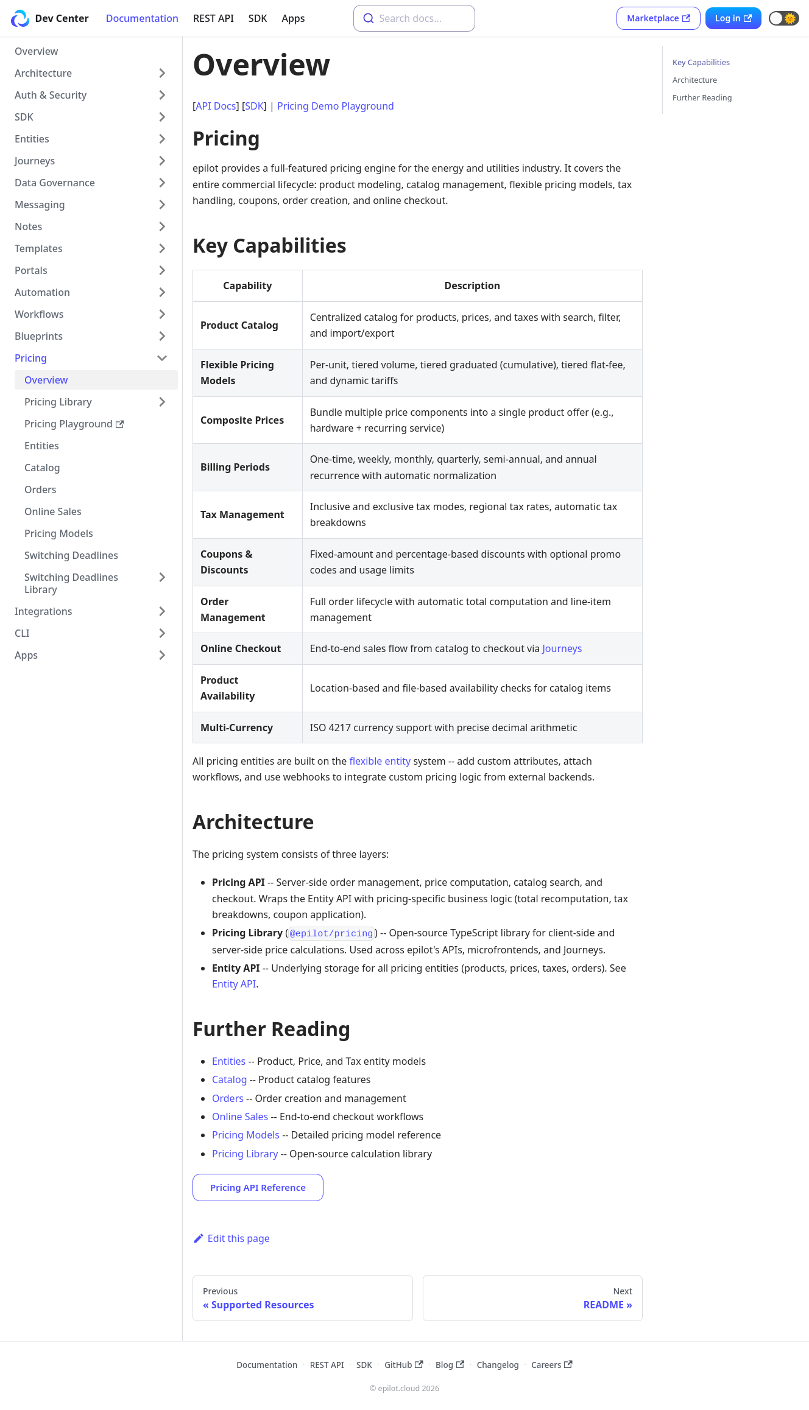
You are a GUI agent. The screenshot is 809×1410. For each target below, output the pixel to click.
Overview (36, 51)
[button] (784, 18)
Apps (293, 18)
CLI (22, 633)
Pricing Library (58, 402)
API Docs (216, 106)
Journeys (35, 160)
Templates (39, 248)
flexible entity (380, 761)
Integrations (43, 611)
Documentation (142, 18)
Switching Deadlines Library (71, 583)
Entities (32, 139)
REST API (213, 18)
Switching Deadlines (71, 555)
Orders (40, 489)
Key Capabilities (701, 62)
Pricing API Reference (258, 1187)
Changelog (498, 1364)
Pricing (31, 358)
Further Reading (702, 97)
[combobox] (414, 18)
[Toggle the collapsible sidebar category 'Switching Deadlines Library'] (162, 583)
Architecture (43, 73)
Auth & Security (51, 95)
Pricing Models (58, 533)
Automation (42, 292)
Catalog (42, 467)
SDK (258, 18)
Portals (31, 270)
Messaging (40, 204)
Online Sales (53, 511)
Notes (28, 226)
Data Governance (55, 182)
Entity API (234, 984)
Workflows (39, 314)
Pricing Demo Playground (335, 106)
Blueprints (39, 336)
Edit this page (231, 1238)
